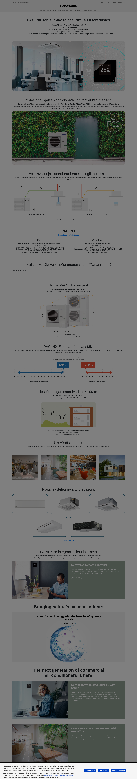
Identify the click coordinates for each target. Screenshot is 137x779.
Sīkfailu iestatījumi (90, 770)
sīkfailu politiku (48, 775)
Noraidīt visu (103, 770)
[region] (68, 770)
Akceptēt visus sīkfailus (118, 770)
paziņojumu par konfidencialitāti (64, 775)
